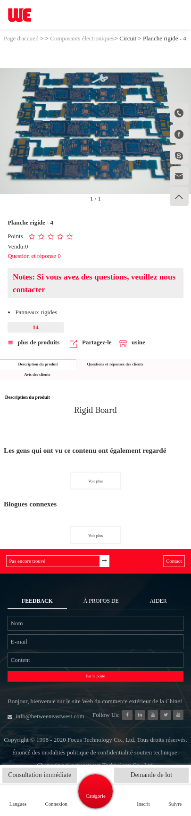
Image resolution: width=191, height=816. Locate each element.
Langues (18, 804)
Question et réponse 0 (34, 255)
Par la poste (95, 676)
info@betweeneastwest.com (46, 716)
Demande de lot (151, 774)
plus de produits (33, 342)
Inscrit (143, 804)
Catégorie (96, 796)
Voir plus (95, 481)
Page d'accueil (21, 38)
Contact (174, 561)
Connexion (56, 804)
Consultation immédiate (39, 774)
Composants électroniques (82, 38)
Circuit (127, 38)
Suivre (175, 804)
